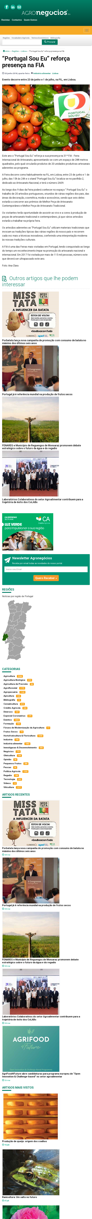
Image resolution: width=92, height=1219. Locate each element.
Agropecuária (10, 692)
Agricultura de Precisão (16, 684)
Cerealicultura (11, 704)
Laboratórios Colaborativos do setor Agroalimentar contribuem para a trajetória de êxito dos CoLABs (42, 501)
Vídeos (7, 783)
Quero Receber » (46, 578)
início (6, 51)
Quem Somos (30, 20)
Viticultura (9, 787)
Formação (9, 723)
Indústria (8, 739)
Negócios (9, 751)
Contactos (17, 20)
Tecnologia (9, 779)
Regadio (8, 775)
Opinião (7, 759)
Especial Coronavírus (14, 716)
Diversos (8, 712)
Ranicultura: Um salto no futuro (19, 1197)
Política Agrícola (12, 771)
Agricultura (9, 676)
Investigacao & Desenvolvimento (20, 747)
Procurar (49, 42)
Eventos (8, 720)
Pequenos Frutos (12, 763)
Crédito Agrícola (12, 708)
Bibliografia (55, 38)
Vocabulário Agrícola (20, 38)
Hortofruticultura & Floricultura (19, 735)
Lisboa (24, 51)
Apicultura (9, 696)
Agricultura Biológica (14, 680)
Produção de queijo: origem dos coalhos (24, 1141)
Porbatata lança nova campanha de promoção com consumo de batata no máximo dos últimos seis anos (44, 342)
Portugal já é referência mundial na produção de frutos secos (37, 394)
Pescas (7, 767)
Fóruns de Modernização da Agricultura (24, 727)
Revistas (5, 20)
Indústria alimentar (42, 73)
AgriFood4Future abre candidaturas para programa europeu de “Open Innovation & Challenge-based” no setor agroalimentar (41, 1075)
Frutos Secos (11, 731)
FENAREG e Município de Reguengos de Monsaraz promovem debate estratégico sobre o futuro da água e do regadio (41, 447)
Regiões (6, 38)
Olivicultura (9, 755)
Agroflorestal (10, 688)
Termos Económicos (40, 38)
